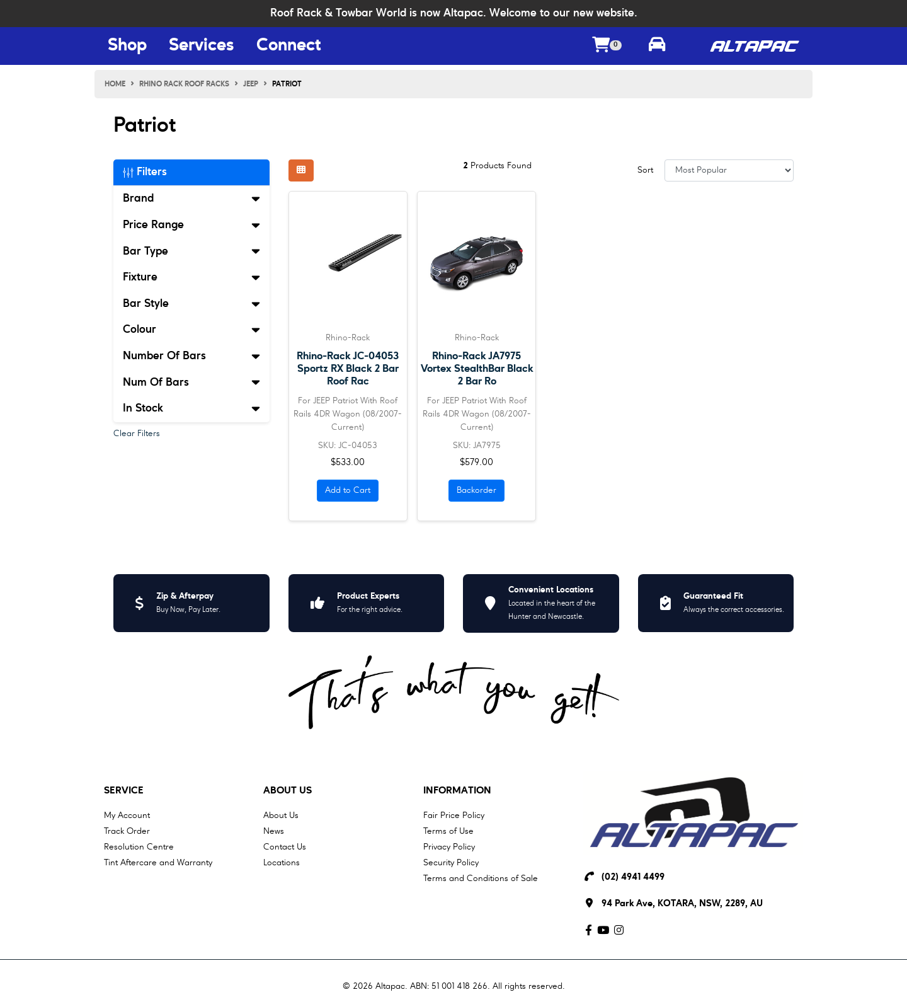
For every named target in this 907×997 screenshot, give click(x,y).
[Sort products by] (729, 170)
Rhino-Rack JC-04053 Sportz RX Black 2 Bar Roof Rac (348, 369)
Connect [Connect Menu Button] (288, 46)
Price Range (191, 225)
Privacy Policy (449, 847)
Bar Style (191, 303)
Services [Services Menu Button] (201, 46)
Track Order (127, 831)
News (273, 831)
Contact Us (284, 847)
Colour (191, 329)
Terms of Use (448, 831)
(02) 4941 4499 (633, 877)
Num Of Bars (191, 382)
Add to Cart (347, 490)
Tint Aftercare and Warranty (158, 862)
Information (457, 791)
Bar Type (191, 251)
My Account (127, 815)
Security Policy (451, 862)
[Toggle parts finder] (657, 46)
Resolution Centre (139, 847)
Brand (191, 198)
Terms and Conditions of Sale (480, 878)
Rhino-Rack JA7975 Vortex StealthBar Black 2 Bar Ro (477, 369)
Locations (281, 862)
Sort (645, 170)
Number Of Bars (191, 356)
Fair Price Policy (453, 815)
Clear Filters (136, 433)
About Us (287, 791)
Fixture (191, 277)
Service (124, 791)
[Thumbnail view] (301, 170)
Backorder (476, 490)
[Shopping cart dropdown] (607, 46)
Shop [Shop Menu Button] (127, 46)
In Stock (191, 408)
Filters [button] (145, 172)
